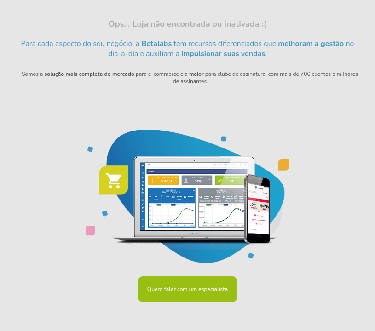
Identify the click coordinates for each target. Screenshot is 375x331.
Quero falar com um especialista (187, 289)
